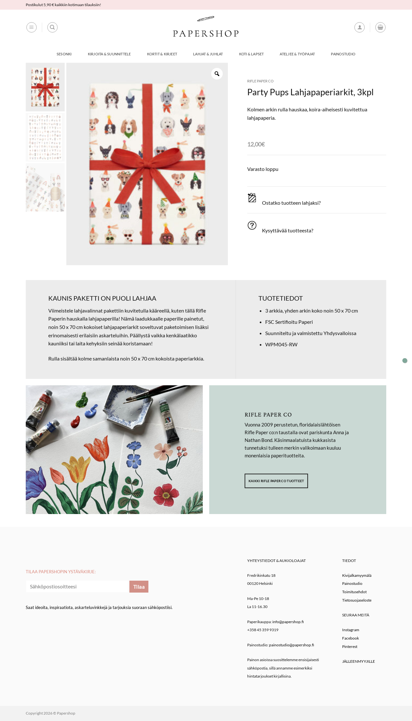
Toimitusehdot (354, 591)
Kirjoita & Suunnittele (109, 54)
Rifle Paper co (260, 81)
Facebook (350, 638)
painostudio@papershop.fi (291, 644)
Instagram (350, 629)
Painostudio (343, 54)
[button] (31, 27)
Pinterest (349, 646)
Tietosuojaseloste (356, 600)
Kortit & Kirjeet (162, 54)
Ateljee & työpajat (297, 54)
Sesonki (64, 54)
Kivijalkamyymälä (356, 575)
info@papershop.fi (288, 621)
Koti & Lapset (251, 54)
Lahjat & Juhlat (208, 54)
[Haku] (52, 27)
